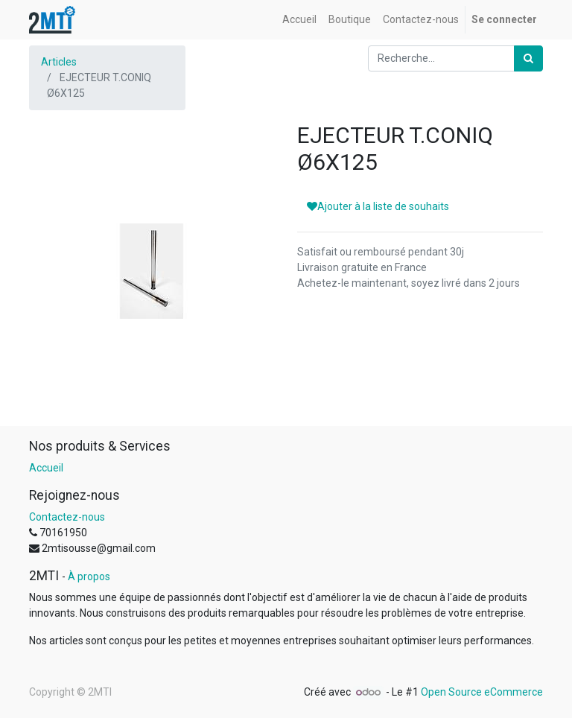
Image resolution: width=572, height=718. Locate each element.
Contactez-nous (67, 517)
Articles (59, 62)
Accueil (46, 468)
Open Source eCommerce (482, 692)
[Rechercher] (528, 58)
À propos (89, 576)
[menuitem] (299, 20)
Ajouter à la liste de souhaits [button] (378, 206)
